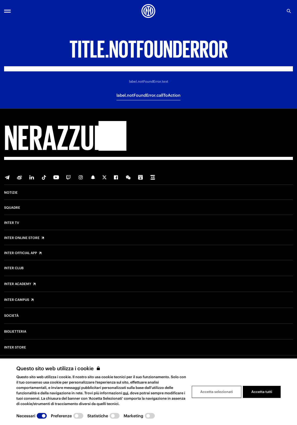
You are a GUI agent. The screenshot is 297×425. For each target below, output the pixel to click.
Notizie (11, 193)
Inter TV (11, 223)
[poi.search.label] (289, 11)
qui (125, 393)
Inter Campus (16, 300)
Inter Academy (17, 284)
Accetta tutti (261, 391)
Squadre (12, 208)
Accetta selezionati (216, 391)
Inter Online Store (22, 238)
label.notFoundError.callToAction (148, 95)
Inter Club (13, 268)
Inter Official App (20, 253)
